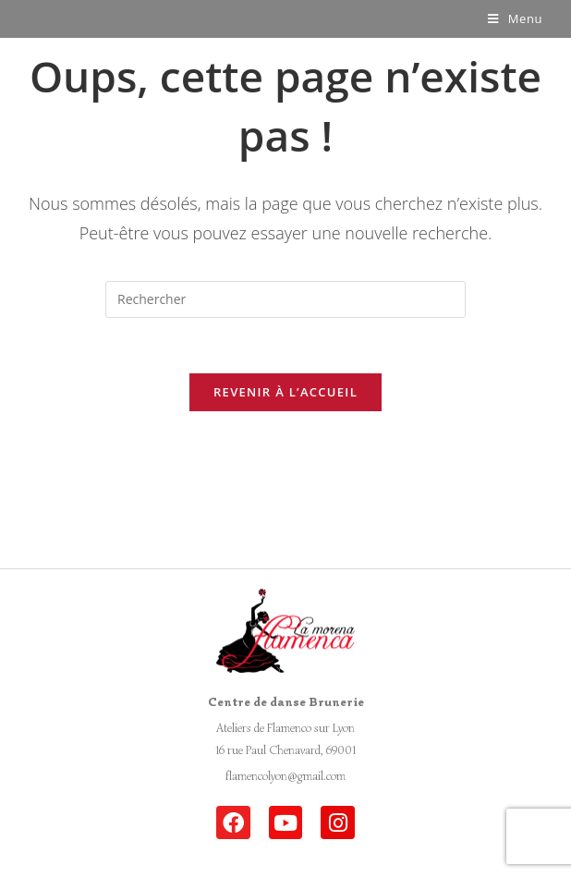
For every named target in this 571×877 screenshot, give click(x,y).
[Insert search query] (285, 299)
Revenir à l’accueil (285, 392)
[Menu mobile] (515, 18)
